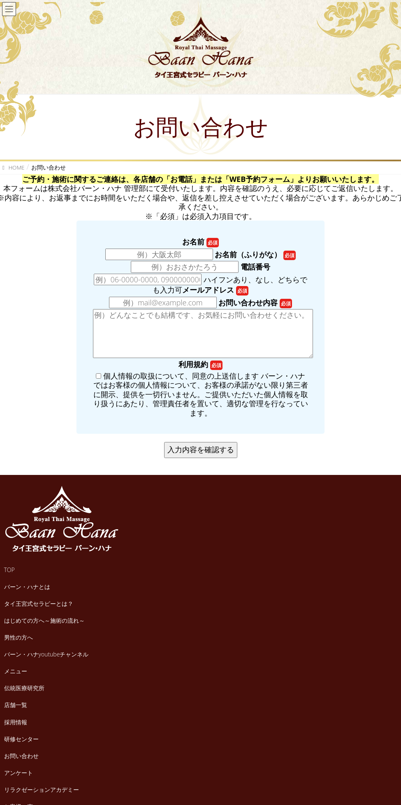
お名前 (200, 242)
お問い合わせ (21, 756)
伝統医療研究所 (24, 688)
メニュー (15, 671)
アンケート (18, 773)
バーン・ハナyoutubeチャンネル (46, 654)
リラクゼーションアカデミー (41, 789)
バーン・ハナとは (27, 587)
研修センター (21, 739)
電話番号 (255, 267)
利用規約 (200, 364)
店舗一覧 (15, 705)
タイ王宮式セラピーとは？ (38, 603)
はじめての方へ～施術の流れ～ (44, 620)
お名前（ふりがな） (255, 254)
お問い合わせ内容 (255, 302)
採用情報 (15, 722)
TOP (9, 570)
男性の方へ (18, 637)
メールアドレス (215, 290)
